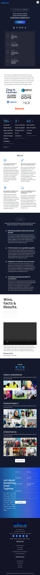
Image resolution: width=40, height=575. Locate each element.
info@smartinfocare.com (20, 531)
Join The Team (20, 460)
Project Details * (26, 494)
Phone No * (32, 479)
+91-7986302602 (20, 529)
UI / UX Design (20, 547)
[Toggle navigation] (37, 2)
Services (15, 538)
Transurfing (20, 567)
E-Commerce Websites (20, 553)
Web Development (20, 545)
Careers (23, 538)
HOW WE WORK (20, 219)
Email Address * (20, 479)
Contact (27, 538)
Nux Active (20, 565)
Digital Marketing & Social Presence (20, 551)
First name (20, 473)
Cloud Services (20, 549)
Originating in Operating (20, 9)
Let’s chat (20, 22)
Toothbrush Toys (20, 561)
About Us (6, 147)
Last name (32, 473)
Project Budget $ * (20, 485)
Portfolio (11, 538)
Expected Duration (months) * (32, 485)
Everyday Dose (20, 563)
